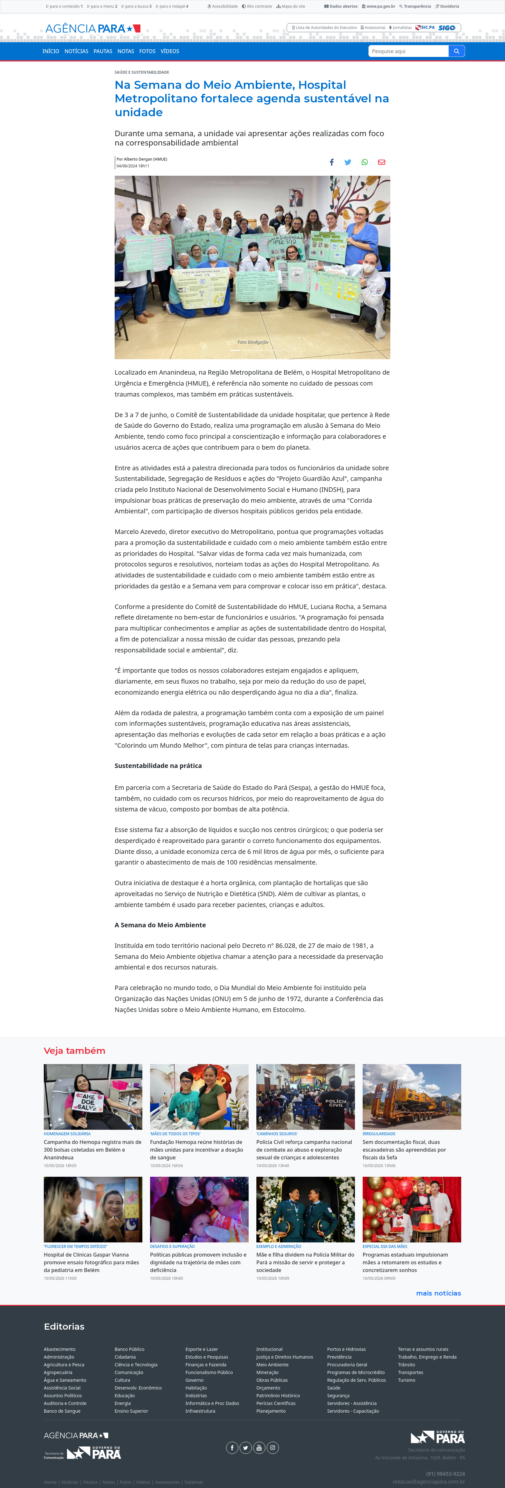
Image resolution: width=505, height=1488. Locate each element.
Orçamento (268, 1388)
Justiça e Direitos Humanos (284, 1357)
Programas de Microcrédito (356, 1372)
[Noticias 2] (247, 350)
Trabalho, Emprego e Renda (427, 1357)
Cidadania (125, 1357)
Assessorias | (169, 1482)
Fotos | (128, 1482)
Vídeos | (145, 1482)
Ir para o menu (102, 6)
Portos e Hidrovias (346, 1349)
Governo (195, 1380)
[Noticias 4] (270, 350)
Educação (125, 1395)
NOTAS (126, 51)
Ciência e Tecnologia (136, 1365)
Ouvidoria (447, 6)
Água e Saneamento (65, 1380)
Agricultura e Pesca (64, 1365)
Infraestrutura (200, 1411)
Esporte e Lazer (202, 1349)
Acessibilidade (222, 6)
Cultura (122, 1380)
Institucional (269, 1349)
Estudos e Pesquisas (207, 1357)
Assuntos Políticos (63, 1395)
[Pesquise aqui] (457, 51)
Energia (123, 1403)
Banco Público (130, 1349)
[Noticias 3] (258, 350)
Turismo (406, 1380)
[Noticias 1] (235, 350)
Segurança (338, 1395)
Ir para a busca (136, 6)
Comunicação (129, 1372)
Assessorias (373, 27)
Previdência (339, 1357)
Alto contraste (257, 6)
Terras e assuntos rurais (423, 1349)
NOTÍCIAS (76, 51)
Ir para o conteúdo (64, 6)
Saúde (333, 1388)
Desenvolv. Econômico (138, 1388)
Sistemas (194, 1482)
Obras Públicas (272, 1380)
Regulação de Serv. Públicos (356, 1380)
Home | (53, 1482)
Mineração (267, 1372)
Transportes (410, 1372)
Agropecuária (58, 1372)
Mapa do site (290, 6)
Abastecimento (60, 1349)
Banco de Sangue (62, 1411)
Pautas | (93, 1482)
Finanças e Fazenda (206, 1365)
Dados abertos (340, 6)
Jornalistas (400, 27)
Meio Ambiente (272, 1365)
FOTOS (147, 51)
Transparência (415, 6)
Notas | (111, 1482)
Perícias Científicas (276, 1403)
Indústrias (196, 1395)
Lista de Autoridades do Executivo (324, 27)
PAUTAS (102, 51)
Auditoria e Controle (65, 1403)
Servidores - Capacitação (353, 1411)
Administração (59, 1357)
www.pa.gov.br (378, 6)
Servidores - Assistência (352, 1403)
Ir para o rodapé (172, 6)
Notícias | (72, 1482)
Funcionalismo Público (209, 1372)
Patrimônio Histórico (278, 1395)
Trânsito (406, 1365)
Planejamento (271, 1411)
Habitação (196, 1388)
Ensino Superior (131, 1411)
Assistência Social (62, 1388)
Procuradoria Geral (347, 1365)
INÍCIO (51, 51)
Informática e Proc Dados (212, 1403)
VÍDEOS (170, 51)
